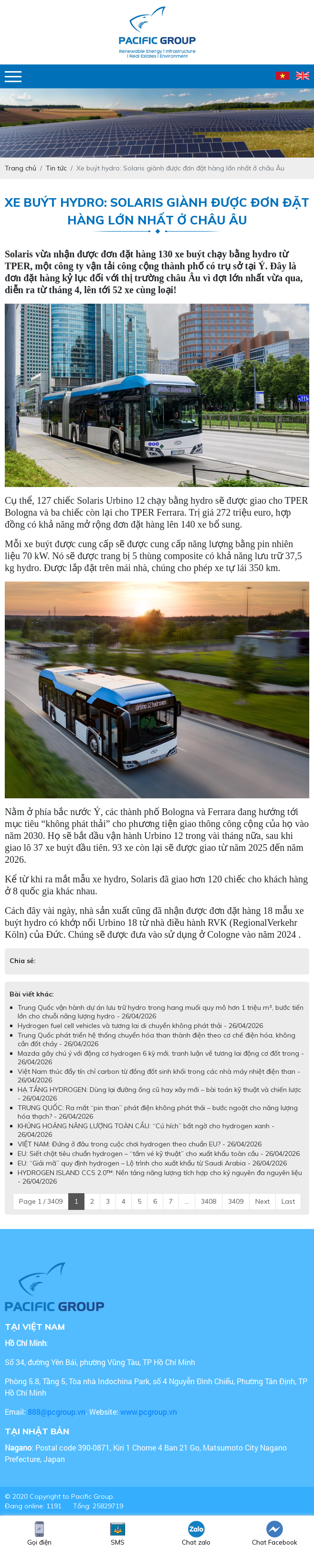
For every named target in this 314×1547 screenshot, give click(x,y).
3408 (208, 1201)
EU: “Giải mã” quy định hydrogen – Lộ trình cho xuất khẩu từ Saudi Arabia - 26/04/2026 (152, 1163)
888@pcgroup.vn (56, 1412)
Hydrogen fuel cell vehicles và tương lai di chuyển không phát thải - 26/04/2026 (140, 1025)
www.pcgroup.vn (149, 1412)
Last (288, 1201)
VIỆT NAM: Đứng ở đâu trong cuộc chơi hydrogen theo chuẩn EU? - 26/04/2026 (140, 1144)
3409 (235, 1201)
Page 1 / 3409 (41, 1201)
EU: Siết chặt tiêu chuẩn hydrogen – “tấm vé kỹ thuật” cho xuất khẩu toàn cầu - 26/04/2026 (159, 1153)
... (187, 1201)
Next (262, 1201)
